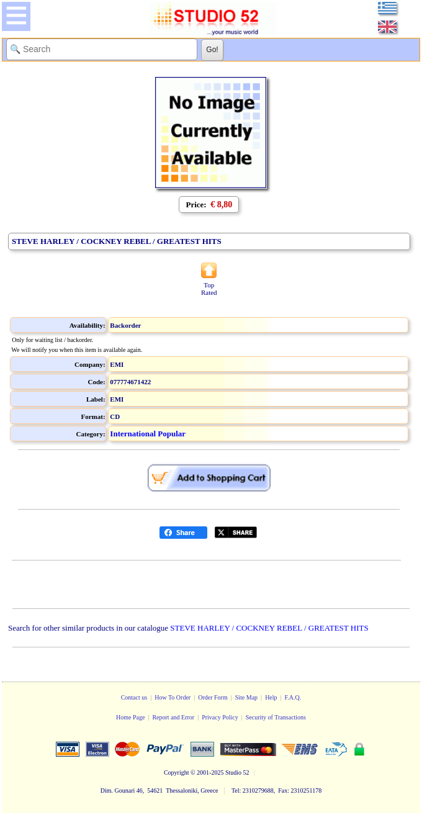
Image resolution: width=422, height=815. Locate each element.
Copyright (176, 772)
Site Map (246, 697)
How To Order (173, 697)
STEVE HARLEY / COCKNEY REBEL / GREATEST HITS (269, 628)
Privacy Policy (220, 717)
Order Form (213, 697)
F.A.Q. (293, 697)
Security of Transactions (276, 717)
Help (271, 697)
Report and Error (173, 717)
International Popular (148, 433)
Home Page (130, 717)
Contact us (134, 697)
